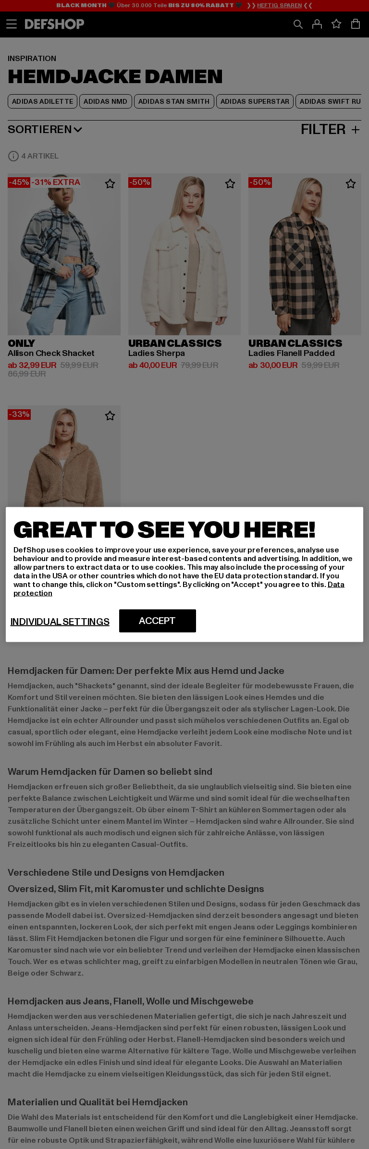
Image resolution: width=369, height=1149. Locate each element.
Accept (157, 621)
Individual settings (60, 622)
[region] (185, 574)
